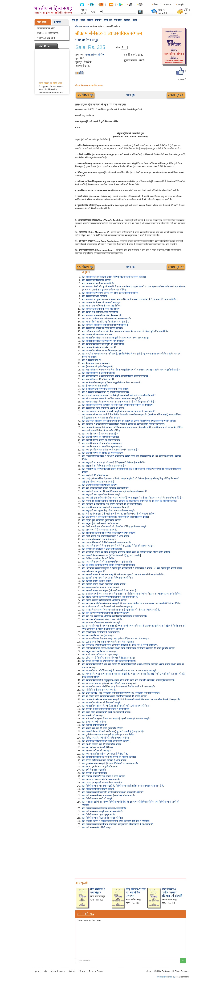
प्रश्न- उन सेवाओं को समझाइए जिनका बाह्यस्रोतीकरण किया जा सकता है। (111, 382)
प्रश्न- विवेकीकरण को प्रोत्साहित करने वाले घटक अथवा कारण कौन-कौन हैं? (113, 792)
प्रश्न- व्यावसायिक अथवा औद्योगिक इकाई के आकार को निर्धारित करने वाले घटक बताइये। (118, 686)
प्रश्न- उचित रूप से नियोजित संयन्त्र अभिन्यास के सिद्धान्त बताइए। (108, 657)
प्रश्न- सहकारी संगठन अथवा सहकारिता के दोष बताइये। (104, 584)
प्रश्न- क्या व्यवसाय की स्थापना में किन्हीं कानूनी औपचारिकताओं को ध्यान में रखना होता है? (119, 411)
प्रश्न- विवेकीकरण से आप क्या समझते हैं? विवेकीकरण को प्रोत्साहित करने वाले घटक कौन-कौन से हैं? (123, 785)
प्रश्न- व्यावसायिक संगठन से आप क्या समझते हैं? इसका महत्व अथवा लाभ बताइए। (115, 337)
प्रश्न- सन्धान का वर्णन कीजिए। (94, 721)
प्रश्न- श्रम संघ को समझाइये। (93, 715)
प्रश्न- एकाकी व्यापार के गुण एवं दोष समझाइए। (101, 440)
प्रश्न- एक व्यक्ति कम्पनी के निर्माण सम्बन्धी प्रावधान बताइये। (106, 542)
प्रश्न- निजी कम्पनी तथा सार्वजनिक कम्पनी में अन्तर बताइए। (106, 536)
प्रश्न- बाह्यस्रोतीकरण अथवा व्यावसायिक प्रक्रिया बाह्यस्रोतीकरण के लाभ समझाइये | (115, 376)
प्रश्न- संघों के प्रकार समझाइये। (94, 769)
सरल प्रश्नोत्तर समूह (86, 39)
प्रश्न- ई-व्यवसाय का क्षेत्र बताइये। (95, 385)
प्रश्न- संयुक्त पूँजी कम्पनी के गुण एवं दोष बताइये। (102, 520)
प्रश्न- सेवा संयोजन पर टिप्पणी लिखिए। (97, 747)
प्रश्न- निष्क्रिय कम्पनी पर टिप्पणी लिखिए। (98, 558)
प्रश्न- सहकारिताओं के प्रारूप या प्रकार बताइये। (100, 587)
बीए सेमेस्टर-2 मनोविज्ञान (97, 891)
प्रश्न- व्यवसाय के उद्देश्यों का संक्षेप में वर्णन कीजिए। (102, 328)
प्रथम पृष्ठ (130, 95)
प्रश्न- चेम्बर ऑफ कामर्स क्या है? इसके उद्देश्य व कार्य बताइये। (106, 712)
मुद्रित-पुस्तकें (41, 22)
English (181, 4)
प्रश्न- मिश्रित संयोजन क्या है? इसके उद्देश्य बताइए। (102, 744)
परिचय (90, 20)
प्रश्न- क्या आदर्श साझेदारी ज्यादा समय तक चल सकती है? (105, 488)
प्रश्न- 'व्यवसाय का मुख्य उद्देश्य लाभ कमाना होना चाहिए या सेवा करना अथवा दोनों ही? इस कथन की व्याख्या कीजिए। (129, 299)
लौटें (81, 72)
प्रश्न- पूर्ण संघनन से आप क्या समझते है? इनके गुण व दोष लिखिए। (108, 734)
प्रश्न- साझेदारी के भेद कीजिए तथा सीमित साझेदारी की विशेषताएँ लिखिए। (112, 504)
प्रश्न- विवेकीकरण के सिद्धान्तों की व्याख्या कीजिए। (102, 817)
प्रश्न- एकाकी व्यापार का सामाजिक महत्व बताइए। (102, 446)
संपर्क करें (108, 20)
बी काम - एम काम (82, 26)
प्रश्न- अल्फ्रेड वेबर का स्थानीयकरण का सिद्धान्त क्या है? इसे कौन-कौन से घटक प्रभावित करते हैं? (121, 609)
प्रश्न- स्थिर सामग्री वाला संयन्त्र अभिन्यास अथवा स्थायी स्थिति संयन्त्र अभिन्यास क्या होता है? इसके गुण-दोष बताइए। (128, 648)
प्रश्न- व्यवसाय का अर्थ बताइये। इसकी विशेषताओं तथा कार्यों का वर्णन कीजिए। (114, 277)
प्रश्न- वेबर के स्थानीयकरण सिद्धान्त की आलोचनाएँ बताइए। (106, 613)
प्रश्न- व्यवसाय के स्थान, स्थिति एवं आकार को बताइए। (103, 408)
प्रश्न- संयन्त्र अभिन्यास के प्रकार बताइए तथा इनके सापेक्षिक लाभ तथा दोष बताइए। (115, 638)
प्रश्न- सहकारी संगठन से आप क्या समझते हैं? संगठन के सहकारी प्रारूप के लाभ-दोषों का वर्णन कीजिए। (123, 574)
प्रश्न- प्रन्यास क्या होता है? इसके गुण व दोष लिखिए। (102, 728)
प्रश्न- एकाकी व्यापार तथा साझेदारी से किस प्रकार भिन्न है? (105, 507)
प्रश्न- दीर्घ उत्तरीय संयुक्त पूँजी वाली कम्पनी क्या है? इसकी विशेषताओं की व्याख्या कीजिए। (118, 513)
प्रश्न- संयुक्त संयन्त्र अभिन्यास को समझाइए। (99, 651)
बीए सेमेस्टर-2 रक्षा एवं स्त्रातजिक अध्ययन (136, 892)
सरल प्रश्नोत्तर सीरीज (94, 54)
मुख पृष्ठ (75, 20)
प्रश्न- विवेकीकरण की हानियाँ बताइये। (97, 827)
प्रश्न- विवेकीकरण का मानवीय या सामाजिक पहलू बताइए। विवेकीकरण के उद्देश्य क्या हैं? (118, 824)
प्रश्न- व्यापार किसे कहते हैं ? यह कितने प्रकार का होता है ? (105, 321)
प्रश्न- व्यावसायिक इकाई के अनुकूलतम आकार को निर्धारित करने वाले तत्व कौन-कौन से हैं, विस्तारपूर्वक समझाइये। (128, 680)
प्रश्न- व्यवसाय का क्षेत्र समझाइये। (95, 296)
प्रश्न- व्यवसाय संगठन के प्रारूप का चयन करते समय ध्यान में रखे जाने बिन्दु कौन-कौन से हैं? (118, 401)
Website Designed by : (166, 977)
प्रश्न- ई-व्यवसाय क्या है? (91, 360)
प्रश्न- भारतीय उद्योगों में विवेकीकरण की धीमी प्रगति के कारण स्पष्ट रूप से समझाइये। (116, 821)
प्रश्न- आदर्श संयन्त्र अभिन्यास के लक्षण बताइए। (101, 632)
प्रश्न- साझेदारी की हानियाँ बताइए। (95, 475)
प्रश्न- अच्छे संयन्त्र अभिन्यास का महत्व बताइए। (100, 654)
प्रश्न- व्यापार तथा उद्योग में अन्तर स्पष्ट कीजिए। (100, 312)
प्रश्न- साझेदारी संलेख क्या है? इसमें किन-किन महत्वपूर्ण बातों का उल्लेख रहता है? (114, 491)
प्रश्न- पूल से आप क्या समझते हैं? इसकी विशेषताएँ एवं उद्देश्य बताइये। (110, 763)
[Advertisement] (130, 853)
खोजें (83, 20)
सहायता (127, 20)
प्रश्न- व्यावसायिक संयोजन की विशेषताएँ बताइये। (101, 702)
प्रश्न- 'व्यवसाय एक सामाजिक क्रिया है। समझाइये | (102, 315)
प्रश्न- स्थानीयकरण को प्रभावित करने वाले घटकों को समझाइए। (107, 606)
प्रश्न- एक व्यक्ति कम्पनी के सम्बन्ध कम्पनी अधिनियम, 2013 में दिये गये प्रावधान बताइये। (118, 545)
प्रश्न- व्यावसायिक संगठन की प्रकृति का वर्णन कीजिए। (103, 344)
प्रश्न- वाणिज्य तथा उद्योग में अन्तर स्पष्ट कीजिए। (101, 309)
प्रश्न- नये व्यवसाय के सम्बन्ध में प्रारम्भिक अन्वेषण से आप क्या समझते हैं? (111, 398)
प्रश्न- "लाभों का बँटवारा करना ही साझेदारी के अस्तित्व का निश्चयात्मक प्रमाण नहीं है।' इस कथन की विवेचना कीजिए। (129, 501)
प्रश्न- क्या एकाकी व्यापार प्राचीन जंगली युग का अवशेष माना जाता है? (110, 449)
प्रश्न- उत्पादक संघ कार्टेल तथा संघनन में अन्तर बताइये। (104, 776)
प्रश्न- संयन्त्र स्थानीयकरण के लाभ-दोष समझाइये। (101, 622)
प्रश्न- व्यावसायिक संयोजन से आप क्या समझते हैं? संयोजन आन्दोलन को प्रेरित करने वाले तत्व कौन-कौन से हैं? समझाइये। (131, 699)
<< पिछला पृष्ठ (85, 94)
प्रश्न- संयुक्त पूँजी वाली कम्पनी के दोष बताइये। (100, 523)
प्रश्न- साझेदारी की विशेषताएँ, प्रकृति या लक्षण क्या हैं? (104, 465)
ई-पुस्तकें (57, 22)
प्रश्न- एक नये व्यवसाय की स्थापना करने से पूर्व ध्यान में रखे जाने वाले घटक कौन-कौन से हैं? (119, 395)
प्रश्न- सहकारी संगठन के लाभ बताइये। (97, 581)
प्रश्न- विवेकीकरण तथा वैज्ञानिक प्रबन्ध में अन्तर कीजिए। (104, 808)
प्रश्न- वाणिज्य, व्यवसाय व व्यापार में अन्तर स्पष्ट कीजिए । (105, 325)
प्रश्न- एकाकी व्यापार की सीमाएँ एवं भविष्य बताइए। (103, 453)
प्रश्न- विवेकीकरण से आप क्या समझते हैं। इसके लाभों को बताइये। (108, 795)
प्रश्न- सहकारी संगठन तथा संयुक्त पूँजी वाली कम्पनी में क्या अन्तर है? (109, 590)
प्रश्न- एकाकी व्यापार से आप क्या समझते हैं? (100, 433)
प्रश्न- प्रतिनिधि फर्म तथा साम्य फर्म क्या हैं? (99, 689)
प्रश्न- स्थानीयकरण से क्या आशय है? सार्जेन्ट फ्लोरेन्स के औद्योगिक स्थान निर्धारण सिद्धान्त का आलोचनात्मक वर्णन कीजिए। (131, 593)
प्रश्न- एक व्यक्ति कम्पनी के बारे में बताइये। (99, 539)
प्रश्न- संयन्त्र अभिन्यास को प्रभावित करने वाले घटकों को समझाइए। (109, 661)
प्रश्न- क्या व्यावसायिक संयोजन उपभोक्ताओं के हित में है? (105, 753)
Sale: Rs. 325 (90, 47)
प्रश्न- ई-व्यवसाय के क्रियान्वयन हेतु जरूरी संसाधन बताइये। (105, 392)
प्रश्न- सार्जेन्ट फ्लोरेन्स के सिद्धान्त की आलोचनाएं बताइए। (104, 600)
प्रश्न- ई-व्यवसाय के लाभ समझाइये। (96, 363)
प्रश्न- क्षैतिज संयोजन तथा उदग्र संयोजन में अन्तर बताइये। (104, 760)
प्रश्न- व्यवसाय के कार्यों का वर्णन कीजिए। (98, 283)
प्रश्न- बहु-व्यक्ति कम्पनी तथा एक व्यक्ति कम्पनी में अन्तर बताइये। (108, 565)
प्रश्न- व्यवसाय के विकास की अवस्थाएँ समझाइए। (101, 302)
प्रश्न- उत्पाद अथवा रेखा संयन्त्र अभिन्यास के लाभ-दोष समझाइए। (108, 641)
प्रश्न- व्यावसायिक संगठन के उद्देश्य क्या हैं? (99, 347)
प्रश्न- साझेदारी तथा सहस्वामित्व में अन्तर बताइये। (101, 494)
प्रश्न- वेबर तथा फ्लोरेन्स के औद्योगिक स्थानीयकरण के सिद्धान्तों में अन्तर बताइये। (114, 616)
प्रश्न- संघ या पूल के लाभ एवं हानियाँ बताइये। (100, 766)
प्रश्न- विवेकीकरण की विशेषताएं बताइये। (98, 789)
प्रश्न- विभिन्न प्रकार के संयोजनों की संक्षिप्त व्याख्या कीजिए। (106, 737)
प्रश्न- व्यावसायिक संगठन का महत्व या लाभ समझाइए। (103, 341)
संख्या (118, 47)
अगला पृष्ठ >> (176, 94)
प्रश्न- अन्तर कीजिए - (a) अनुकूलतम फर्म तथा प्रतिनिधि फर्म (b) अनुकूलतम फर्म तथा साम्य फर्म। (121, 693)
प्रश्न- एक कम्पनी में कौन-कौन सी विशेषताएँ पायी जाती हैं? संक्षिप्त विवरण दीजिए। (115, 517)
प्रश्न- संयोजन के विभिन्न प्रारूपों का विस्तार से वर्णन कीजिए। (106, 709)
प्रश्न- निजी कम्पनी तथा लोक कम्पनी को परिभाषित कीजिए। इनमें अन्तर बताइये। (114, 526)
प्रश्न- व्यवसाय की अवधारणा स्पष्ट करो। (97, 334)
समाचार (98, 20)
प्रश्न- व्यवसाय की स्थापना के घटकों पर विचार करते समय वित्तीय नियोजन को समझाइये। (117, 405)
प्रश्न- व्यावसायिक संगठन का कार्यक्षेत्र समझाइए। (101, 350)
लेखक (156, 4)
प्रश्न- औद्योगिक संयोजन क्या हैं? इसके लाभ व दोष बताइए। (105, 741)
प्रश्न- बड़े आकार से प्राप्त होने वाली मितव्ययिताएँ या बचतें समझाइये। (109, 683)
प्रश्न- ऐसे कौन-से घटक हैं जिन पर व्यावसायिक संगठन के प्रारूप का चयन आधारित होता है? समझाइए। (123, 424)
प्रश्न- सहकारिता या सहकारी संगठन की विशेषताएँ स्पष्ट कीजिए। (107, 577)
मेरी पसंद (117, 20)
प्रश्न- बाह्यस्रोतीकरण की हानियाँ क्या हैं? (98, 379)
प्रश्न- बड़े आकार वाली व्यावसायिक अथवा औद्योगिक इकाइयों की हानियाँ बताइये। (114, 696)
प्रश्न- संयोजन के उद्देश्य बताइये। (94, 773)
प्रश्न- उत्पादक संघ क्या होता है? (94, 725)
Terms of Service (96, 971)
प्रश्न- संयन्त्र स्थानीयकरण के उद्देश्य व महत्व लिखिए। (102, 619)
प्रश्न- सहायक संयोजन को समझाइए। (96, 750)
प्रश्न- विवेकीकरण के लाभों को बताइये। (97, 798)
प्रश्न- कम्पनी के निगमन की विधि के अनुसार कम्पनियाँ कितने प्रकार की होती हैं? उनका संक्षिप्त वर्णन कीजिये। (126, 552)
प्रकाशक (167, 4)
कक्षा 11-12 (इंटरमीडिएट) (48, 33)
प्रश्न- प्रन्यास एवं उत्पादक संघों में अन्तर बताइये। (101, 779)
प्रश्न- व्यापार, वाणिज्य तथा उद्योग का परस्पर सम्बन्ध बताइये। (106, 318)
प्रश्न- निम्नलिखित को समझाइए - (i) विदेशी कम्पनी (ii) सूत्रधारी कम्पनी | (111, 555)
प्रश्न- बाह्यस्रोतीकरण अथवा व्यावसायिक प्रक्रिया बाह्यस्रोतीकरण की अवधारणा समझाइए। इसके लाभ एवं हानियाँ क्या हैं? (131, 369)
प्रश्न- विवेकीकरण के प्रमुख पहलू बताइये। (98, 814)
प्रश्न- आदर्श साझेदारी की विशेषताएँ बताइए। (99, 485)
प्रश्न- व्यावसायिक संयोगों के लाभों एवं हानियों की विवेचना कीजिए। (109, 757)
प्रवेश (135, 20)
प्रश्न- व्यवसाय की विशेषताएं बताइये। (96, 280)
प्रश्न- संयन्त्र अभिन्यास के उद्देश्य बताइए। (98, 635)
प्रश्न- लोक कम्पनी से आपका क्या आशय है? (99, 529)
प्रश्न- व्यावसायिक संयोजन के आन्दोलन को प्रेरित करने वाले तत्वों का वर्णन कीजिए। (115, 705)
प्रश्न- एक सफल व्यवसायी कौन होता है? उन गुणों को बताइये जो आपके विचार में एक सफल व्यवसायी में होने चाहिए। (129, 421)
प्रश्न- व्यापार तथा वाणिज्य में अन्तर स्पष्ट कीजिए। (101, 305)
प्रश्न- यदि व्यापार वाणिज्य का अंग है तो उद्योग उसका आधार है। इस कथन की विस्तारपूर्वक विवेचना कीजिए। (125, 331)
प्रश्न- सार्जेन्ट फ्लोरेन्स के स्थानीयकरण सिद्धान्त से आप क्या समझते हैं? (110, 597)
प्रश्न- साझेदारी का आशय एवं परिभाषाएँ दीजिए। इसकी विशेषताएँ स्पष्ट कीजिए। (114, 462)
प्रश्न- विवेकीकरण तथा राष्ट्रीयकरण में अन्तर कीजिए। (103, 811)
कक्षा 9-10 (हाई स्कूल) (46, 37)
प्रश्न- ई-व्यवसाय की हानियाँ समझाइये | (97, 366)
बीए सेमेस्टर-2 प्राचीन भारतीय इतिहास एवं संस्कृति (172, 892)
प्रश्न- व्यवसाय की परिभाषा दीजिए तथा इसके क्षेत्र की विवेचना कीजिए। (110, 293)
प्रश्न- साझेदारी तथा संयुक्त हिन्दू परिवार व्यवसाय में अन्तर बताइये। (108, 510)
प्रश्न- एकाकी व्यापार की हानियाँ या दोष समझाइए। (102, 443)
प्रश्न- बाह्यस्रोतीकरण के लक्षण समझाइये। (98, 373)
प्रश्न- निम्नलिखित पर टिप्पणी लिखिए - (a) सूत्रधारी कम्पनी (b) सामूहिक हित (113, 731)
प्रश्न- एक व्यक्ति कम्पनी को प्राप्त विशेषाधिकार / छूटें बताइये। (107, 561)
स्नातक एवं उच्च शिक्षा (46, 28)
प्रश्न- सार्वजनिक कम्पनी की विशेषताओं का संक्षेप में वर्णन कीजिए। (109, 533)
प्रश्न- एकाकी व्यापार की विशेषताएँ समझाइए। (100, 437)
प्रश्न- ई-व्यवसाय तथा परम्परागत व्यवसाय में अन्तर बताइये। (105, 389)
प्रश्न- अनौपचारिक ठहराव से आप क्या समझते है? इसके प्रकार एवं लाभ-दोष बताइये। (116, 718)
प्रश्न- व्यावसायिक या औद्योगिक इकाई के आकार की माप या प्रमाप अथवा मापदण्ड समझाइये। (119, 670)
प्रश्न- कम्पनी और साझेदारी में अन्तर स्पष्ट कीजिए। (102, 549)
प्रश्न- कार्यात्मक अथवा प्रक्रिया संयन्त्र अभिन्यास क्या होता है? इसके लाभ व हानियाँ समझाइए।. (120, 645)
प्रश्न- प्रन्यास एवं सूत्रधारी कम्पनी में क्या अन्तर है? (102, 782)
